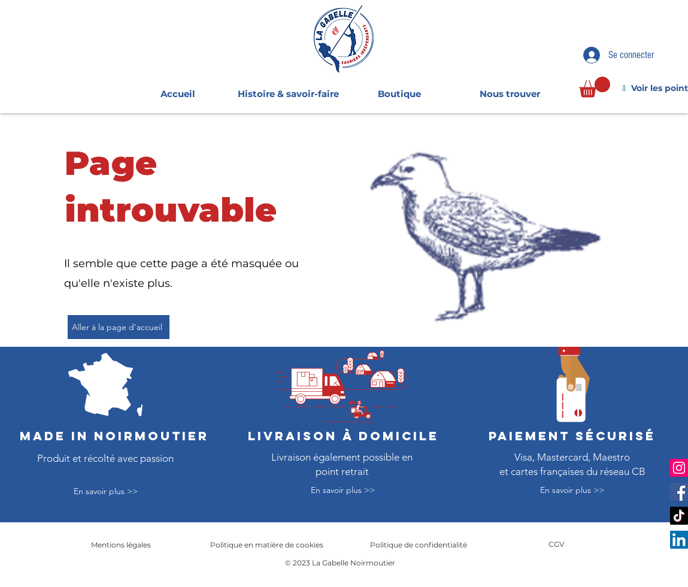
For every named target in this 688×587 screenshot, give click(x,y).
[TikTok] (679, 516)
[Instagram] (679, 468)
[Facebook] (679, 492)
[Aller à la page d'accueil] (118, 327)
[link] (594, 87)
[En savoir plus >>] (105, 492)
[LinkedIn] (679, 540)
